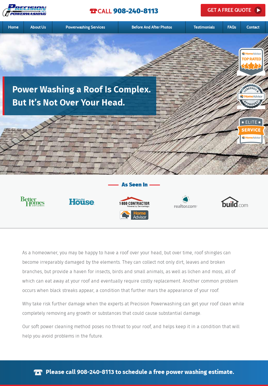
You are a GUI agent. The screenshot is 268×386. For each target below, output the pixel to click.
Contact (253, 27)
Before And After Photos (152, 27)
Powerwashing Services (85, 27)
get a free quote (229, 10)
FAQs (231, 27)
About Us (38, 27)
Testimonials (204, 27)
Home (13, 27)
